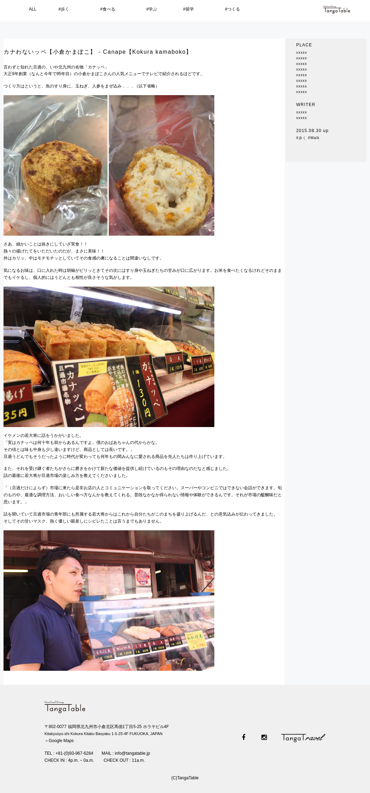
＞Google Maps (59, 740)
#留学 (188, 9)
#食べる (107, 9)
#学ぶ (151, 9)
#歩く (63, 9)
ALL (32, 9)
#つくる (232, 9)
